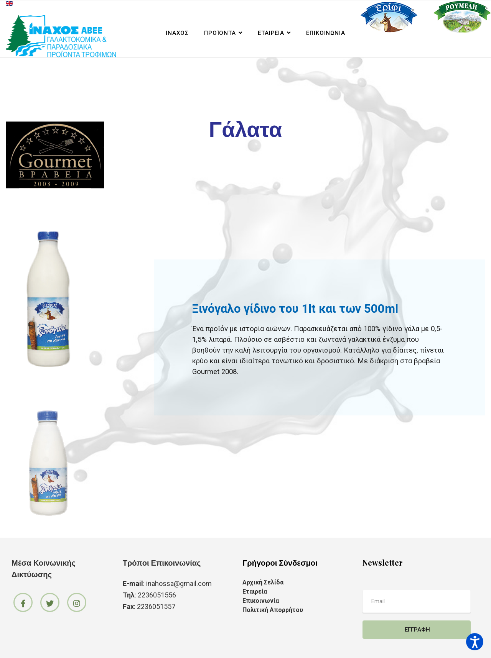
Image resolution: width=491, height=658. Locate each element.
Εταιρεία (271, 33)
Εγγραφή (416, 629)
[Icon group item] (23, 602)
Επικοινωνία (325, 33)
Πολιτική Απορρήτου (272, 610)
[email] (416, 601)
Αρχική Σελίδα (262, 582)
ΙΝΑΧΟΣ (177, 33)
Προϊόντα (220, 33)
